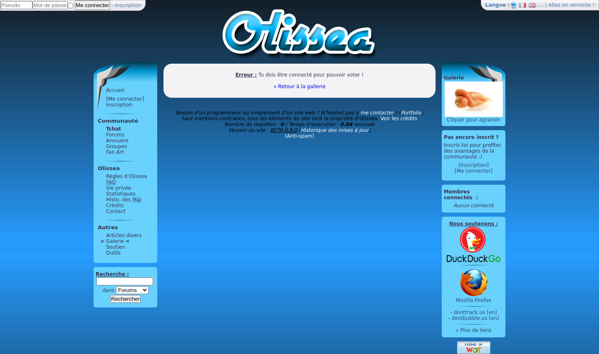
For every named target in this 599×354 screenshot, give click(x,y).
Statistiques (121, 194)
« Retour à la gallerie (299, 86)
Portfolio (411, 113)
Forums (115, 135)
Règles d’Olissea (126, 176)
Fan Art (115, 152)
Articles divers (123, 235)
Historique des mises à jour (335, 130)
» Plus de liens (473, 330)
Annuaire (117, 141)
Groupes (116, 146)
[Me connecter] (125, 99)
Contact (116, 211)
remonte (580, 5)
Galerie (115, 241)
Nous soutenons (471, 224)
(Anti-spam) (299, 136)
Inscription (128, 5)
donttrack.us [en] (475, 312)
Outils (113, 253)
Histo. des (123, 200)
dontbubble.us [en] (475, 318)
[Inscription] (473, 165)
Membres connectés (459, 195)
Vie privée (118, 188)
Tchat (113, 129)
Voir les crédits (399, 118)
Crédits (115, 205)
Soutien (115, 247)
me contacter (377, 113)
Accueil (115, 90)
